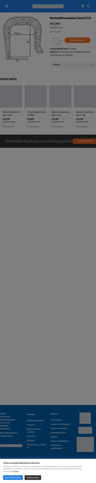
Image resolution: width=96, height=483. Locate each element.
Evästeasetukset (33, 478)
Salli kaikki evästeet (13, 478)
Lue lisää (15, 471)
